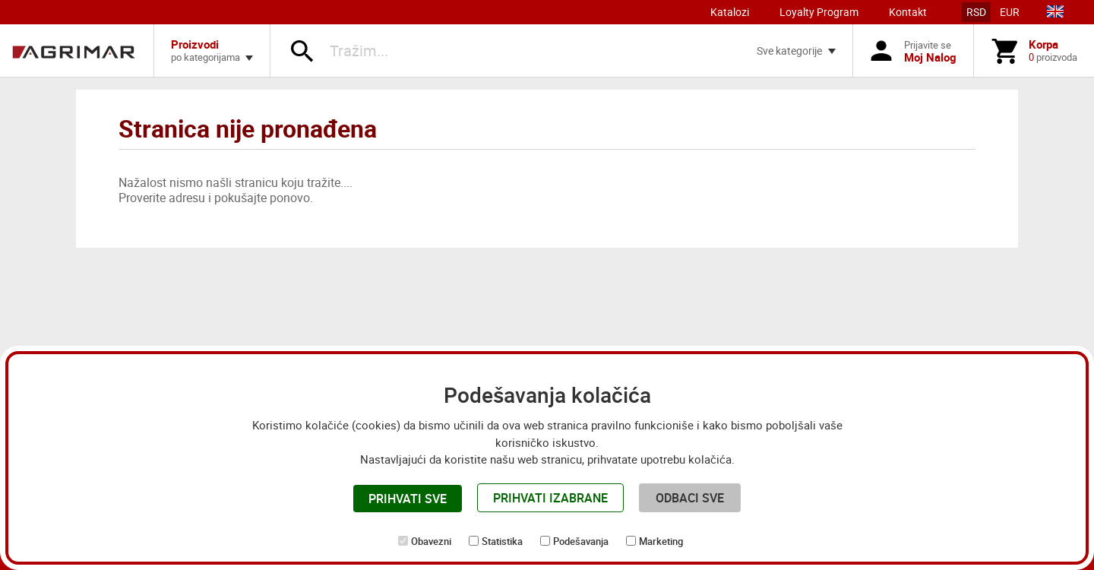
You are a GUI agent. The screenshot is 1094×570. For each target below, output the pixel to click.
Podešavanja (581, 541)
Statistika (502, 541)
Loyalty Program (818, 12)
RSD (976, 12)
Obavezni (431, 541)
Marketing (661, 541)
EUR (1010, 12)
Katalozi (729, 12)
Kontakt (908, 12)
